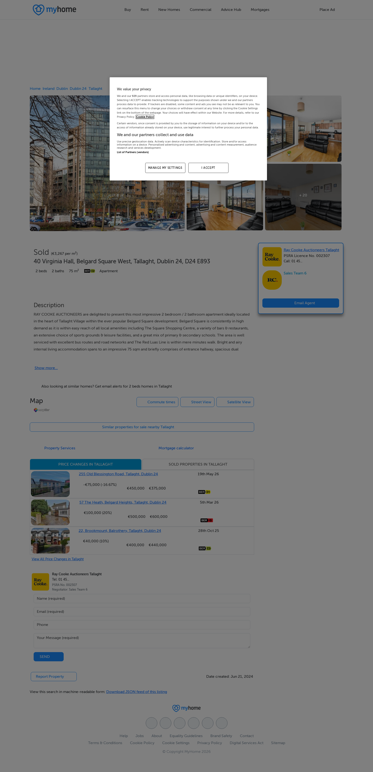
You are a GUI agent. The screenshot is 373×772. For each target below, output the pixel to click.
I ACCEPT (208, 168)
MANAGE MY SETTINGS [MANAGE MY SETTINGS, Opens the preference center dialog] (165, 168)
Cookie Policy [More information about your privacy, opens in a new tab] (145, 116)
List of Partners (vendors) (133, 152)
